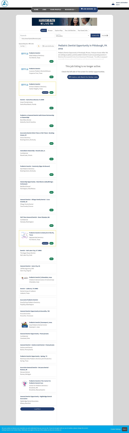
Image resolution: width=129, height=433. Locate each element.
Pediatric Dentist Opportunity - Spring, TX (33, 356)
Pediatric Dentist (34, 53)
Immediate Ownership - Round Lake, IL (32, 151)
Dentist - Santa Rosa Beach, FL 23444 (32, 100)
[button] (104, 35)
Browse (50, 30)
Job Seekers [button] (88, 9)
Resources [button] (69, 10)
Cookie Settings (116, 429)
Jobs (44, 10)
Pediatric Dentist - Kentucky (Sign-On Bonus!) (35, 166)
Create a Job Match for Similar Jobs (83, 77)
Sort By (22, 46)
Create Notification (48, 46)
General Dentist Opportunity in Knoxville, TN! (35, 311)
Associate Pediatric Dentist (29, 300)
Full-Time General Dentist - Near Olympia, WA (35, 217)
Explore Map (59, 30)
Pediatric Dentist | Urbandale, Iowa (40, 277)
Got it (124, 429)
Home (36, 10)
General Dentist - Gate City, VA (30, 266)
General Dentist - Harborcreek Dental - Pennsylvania (37, 345)
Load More (37, 409)
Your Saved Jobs (83, 30)
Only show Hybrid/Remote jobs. (31, 38)
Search (43, 30)
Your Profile (55, 10)
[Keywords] (37, 35)
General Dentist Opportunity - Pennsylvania (34, 334)
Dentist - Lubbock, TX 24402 (29, 288)
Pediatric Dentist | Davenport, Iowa (40, 322)
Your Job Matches (70, 30)
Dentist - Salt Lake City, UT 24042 (30, 250)
